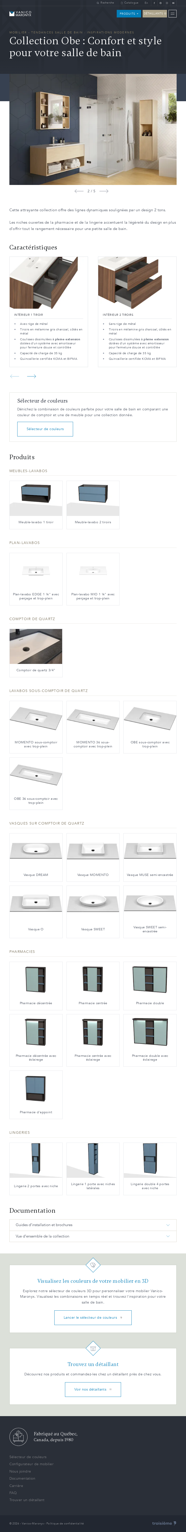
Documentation (22, 1478)
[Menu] (172, 13)
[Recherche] (105, 3)
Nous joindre (20, 1471)
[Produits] (129, 13)
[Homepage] (20, 13)
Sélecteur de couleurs (45, 429)
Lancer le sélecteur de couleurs (93, 1317)
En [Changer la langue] (146, 3)
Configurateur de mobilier (31, 1464)
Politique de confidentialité (65, 1523)
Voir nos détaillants (93, 1389)
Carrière (16, 1485)
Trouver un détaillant (27, 1500)
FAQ (13, 1493)
